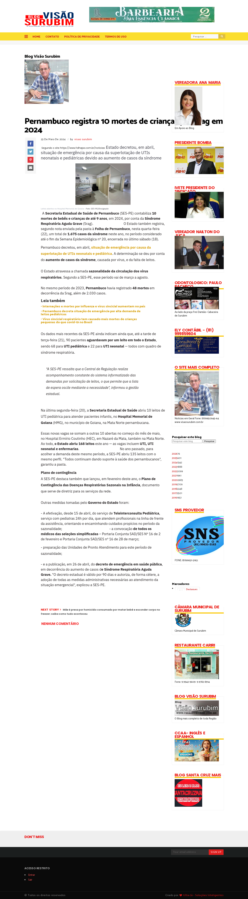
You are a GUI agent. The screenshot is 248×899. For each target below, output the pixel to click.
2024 (177, 462)
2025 (176, 458)
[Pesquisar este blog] (187, 441)
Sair (30, 880)
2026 (176, 454)
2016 (177, 498)
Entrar (31, 875)
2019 (177, 484)
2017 (177, 493)
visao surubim (83, 139)
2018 (177, 489)
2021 (176, 476)
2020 (177, 480)
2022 (177, 471)
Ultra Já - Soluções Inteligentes (203, 895)
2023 (177, 467)
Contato (52, 36)
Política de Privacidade (82, 36)
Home (36, 36)
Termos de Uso (116, 36)
